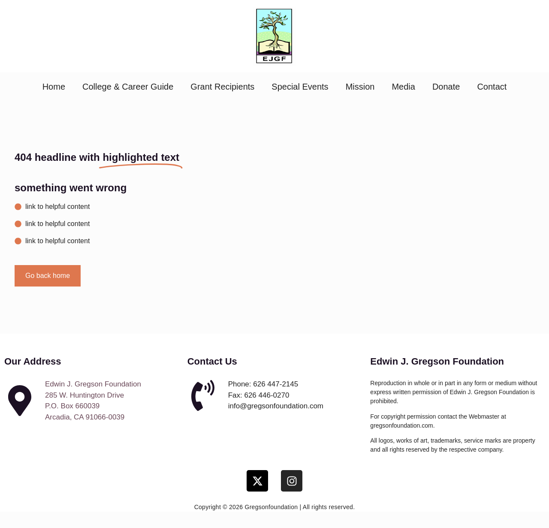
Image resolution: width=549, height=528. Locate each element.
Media (403, 86)
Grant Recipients (222, 86)
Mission (360, 86)
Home (53, 86)
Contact (492, 86)
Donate (446, 86)
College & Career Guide (127, 86)
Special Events (299, 86)
